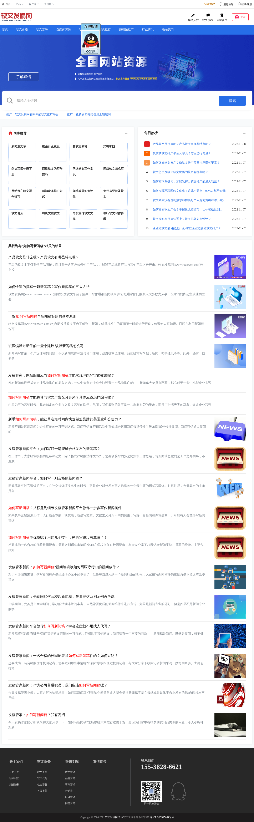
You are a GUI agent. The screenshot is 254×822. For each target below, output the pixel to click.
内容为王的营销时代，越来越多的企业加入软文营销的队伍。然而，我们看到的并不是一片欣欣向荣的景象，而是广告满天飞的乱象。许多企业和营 (109, 404)
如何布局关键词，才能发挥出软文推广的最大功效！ (186, 181)
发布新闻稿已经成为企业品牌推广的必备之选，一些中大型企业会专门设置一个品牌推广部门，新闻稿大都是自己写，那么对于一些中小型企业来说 (109, 383)
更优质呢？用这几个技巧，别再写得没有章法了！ (57, 537)
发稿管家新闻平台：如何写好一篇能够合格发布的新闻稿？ (54, 449)
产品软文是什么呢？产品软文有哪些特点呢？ (182, 144)
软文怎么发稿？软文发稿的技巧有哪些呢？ (180, 172)
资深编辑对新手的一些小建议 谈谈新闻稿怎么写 (45, 346)
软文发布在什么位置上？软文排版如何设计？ (182, 218)
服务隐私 (14, 784)
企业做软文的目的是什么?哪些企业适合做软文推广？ (187, 228)
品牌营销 (70, 778)
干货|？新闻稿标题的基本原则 (42, 316)
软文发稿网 (111, 817)
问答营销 (70, 803)
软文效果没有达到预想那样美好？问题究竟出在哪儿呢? (188, 200)
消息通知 (228, 4)
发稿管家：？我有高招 (36, 715)
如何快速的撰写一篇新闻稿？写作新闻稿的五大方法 (49, 287)
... (126, 133)
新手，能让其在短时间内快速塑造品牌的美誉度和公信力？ (65, 419)
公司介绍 (14, 772)
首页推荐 (105, 29)
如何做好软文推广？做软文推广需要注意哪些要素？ (186, 162)
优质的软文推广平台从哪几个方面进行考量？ (182, 153)
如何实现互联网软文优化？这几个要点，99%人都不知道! (189, 190)
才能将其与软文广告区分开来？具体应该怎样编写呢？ (61, 397)
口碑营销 (70, 797)
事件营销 (70, 784)
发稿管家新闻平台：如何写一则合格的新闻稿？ (45, 478)
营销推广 (70, 790)
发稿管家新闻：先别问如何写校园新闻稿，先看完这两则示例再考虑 (61, 597)
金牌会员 (222, 17)
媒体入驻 (193, 17)
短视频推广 (126, 29)
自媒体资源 (63, 29)
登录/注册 (245, 4)
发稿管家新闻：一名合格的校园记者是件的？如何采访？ (63, 656)
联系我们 (168, 29)
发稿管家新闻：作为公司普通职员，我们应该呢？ (57, 685)
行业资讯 (148, 29)
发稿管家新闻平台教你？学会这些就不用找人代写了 (59, 626)
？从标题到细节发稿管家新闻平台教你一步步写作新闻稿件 (65, 508)
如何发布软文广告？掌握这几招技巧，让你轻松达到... (187, 209)
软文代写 (42, 778)
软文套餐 (42, 29)
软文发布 (207, 17)
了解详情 (23, 77)
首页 (5, 29)
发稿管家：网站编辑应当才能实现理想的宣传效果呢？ (61, 375)
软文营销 (70, 772)
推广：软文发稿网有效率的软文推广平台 (32, 114)
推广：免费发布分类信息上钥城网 (89, 114)
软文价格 (22, 29)
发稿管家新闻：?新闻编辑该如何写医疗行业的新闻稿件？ (64, 567)
